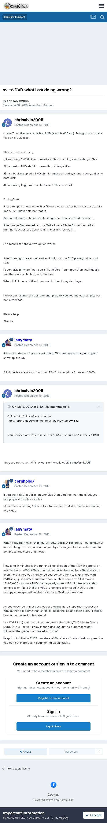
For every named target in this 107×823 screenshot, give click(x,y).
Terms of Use (59, 817)
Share (25, 751)
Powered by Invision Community (53, 799)
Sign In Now (53, 726)
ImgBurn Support (43, 105)
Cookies (53, 794)
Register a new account (53, 698)
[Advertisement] (54, 54)
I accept (94, 815)
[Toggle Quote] (9, 406)
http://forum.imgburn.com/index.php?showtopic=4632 (43, 420)
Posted (31, 124)
